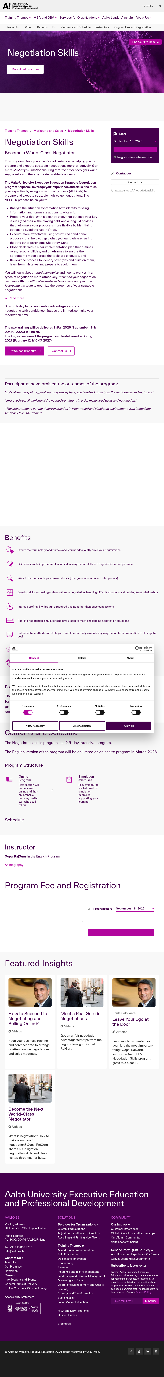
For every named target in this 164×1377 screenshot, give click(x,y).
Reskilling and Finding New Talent (78, 1237)
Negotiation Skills (81, 130)
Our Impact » (120, 1224)
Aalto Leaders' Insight (117, 17)
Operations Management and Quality (81, 1284)
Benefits (42, 27)
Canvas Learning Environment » (131, 1258)
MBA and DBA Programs (73, 1310)
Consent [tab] (34, 658)
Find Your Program (145, 41)
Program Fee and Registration (132, 27)
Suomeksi (148, 6)
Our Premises (13, 1266)
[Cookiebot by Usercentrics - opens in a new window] (138, 648)
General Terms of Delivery (21, 1283)
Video (28, 27)
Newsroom (12, 1270)
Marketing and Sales (48, 130)
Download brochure (26, 69)
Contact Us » (14, 1258)
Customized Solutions (71, 1228)
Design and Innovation (72, 1258)
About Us (10, 1262)
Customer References (124, 1228)
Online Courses (67, 1314)
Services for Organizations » (78, 1224)
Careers (10, 1275)
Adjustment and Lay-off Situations (79, 1233)
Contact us (61, 351)
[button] (14, 298)
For (54, 27)
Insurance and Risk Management (78, 1271)
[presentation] (112, 918)
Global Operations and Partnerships (133, 1233)
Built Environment (69, 1254)
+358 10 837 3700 (21, 1247)
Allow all (129, 725)
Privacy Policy (91, 1351)
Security (63, 1288)
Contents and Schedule (76, 27)
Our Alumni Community (125, 1237)
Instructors (102, 27)
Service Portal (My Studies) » (132, 1250)
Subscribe (150, 1300)
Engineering (65, 1262)
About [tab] (130, 658)
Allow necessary (35, 725)
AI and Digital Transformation (76, 1249)
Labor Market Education (73, 1301)
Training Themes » (71, 1245)
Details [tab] (82, 658)
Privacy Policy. (143, 1292)
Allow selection (82, 725)
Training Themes (17, 130)
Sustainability (66, 1297)
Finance (63, 1267)
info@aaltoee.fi (14, 1251)
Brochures (64, 1323)
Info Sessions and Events (20, 1279)
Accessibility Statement (19, 1296)
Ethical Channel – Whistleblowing (26, 1288)
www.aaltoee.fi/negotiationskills (133, 190)
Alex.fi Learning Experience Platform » (135, 1254)
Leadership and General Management (81, 1275)
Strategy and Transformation (75, 1293)
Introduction (12, 27)
